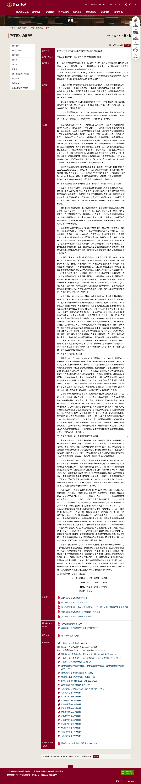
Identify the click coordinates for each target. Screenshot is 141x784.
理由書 (14, 64)
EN (108, 36)
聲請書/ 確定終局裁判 (20, 74)
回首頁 (86, 4)
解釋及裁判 (63, 12)
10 (127, 358)
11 (127, 394)
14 (127, 460)
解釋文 (14, 60)
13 (127, 440)
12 (127, 436)
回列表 (127, 45)
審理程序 (36, 12)
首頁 (13, 28)
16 (127, 544)
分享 (120, 35)
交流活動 (105, 12)
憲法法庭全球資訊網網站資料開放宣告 (48, 771)
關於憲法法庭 (22, 12)
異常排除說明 (115, 35)
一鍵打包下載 (130, 35)
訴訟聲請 (50, 12)
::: (2, 1)
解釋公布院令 (17, 50)
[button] (130, 4)
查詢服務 (77, 12)
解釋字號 (15, 46)
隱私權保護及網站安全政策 (19, 771)
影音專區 (118, 12)
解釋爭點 (15, 55)
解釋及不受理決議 (36, 28)
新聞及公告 (91, 12)
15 (127, 490)
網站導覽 (94, 4)
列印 (125, 35)
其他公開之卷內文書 (20, 88)
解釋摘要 (15, 79)
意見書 (14, 69)
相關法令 (15, 83)
